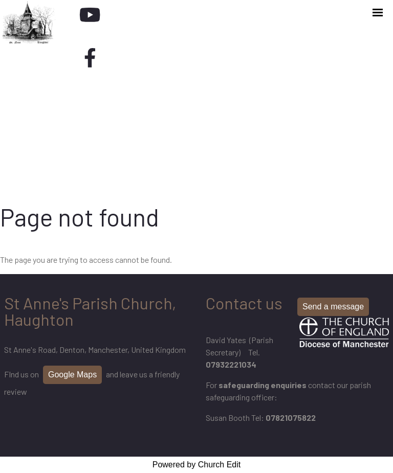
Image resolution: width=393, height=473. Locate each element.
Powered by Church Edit (196, 464)
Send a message (333, 306)
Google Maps (72, 374)
